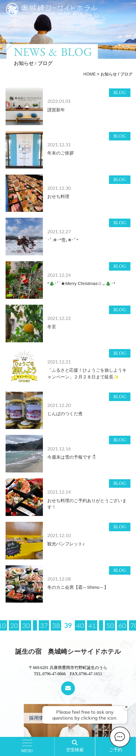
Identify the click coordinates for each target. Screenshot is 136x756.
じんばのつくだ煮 (65, 413)
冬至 (51, 326)
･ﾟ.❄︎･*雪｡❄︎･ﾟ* (62, 239)
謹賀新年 (56, 109)
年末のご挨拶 (60, 152)
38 (56, 625)
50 (110, 625)
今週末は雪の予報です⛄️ (72, 457)
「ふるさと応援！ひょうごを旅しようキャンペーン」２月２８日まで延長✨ (87, 373)
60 (122, 625)
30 (26, 625)
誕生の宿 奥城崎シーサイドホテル (68, 651)
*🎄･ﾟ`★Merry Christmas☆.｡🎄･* (81, 283)
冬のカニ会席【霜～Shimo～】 (77, 587)
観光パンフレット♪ (66, 543)
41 (92, 625)
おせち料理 (58, 196)
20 (14, 625)
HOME (89, 74)
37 (44, 625)
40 (80, 625)
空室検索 (75, 749)
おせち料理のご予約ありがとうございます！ (87, 504)
